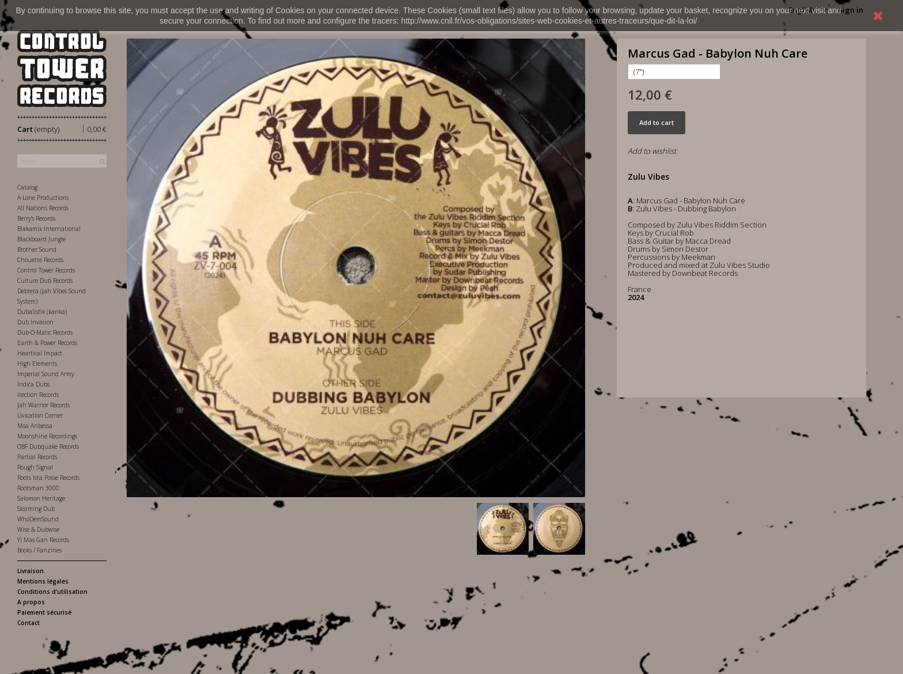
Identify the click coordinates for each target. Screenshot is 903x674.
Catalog (27, 187)
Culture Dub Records (45, 281)
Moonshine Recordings (47, 436)
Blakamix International (49, 229)
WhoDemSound (38, 519)
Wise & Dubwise (38, 529)
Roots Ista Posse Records (48, 478)
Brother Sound (36, 249)
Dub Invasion (35, 322)
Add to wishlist (652, 151)
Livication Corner (40, 415)
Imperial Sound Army (45, 374)
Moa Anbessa (34, 426)
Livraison (30, 571)
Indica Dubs (33, 384)
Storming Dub (36, 509)
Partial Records (37, 457)
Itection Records (38, 395)
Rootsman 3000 (38, 488)
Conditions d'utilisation (52, 592)
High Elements (37, 363)
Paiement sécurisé (44, 612)
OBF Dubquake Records (48, 446)
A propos (31, 602)
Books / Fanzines (39, 550)
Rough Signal (35, 467)
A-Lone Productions (43, 198)
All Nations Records (43, 208)
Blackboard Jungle (41, 239)
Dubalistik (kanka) (42, 312)
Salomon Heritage (41, 498)
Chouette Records (40, 260)
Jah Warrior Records (43, 405)
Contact (28, 623)
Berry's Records (36, 218)
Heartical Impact (39, 353)
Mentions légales (43, 581)
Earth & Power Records (47, 343)
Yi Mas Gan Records (43, 540)
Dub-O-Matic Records (45, 332)
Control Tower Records (46, 270)
